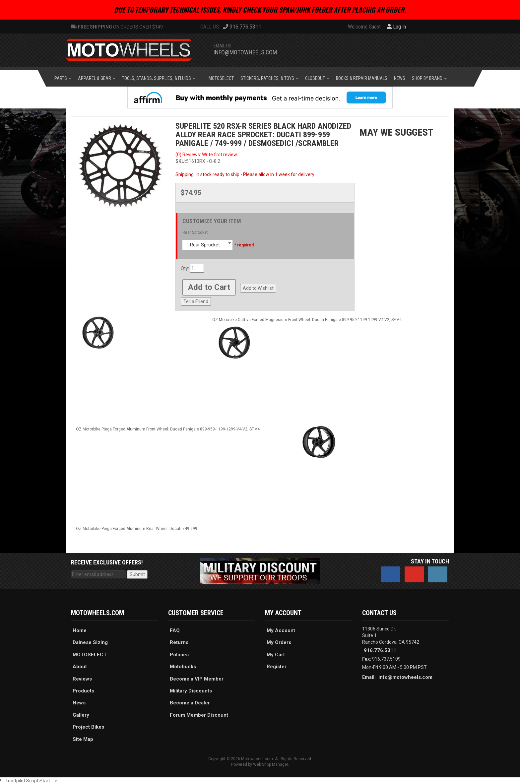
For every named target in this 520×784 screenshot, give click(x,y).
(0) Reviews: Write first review (206, 154)
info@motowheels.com (245, 52)
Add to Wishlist (258, 288)
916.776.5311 (380, 650)
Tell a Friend (195, 301)
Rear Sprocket (195, 232)
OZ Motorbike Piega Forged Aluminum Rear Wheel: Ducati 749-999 (136, 528)
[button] (63, 78)
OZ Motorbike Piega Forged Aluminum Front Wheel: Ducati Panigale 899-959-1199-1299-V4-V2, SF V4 (168, 429)
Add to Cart (209, 287)
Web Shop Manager (270, 764)
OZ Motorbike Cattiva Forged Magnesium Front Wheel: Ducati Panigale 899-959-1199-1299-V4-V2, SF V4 (307, 319)
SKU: (180, 161)
